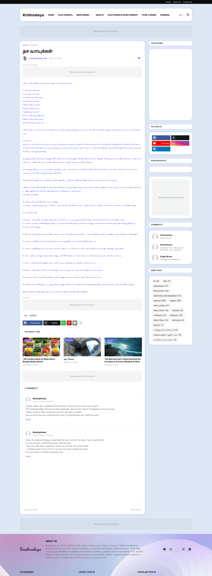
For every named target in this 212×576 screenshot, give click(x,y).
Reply (28, 419)
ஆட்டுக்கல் (69, 359)
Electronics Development (123, 15)
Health (100, 15)
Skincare (178, 320)
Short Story (161, 320)
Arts (166, 281)
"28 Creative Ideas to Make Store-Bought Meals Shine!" (39, 360)
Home (168, 2)
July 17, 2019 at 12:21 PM (43, 401)
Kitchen (177, 310)
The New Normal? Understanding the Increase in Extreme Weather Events (123, 360)
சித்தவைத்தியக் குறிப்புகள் (167, 334)
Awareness (161, 286)
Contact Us (187, 2)
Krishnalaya (33, 15)
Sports (158, 325)
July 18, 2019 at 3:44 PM (43, 435)
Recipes (176, 315)
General (165, 15)
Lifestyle (160, 315)
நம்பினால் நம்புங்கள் (165, 339)
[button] (181, 15)
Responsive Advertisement (106, 31)
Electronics (65, 15)
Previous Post (30, 509)
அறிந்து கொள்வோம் (166, 330)
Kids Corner (161, 310)
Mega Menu (83, 15)
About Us (177, 2)
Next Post (135, 509)
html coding (149, 15)
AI (156, 281)
